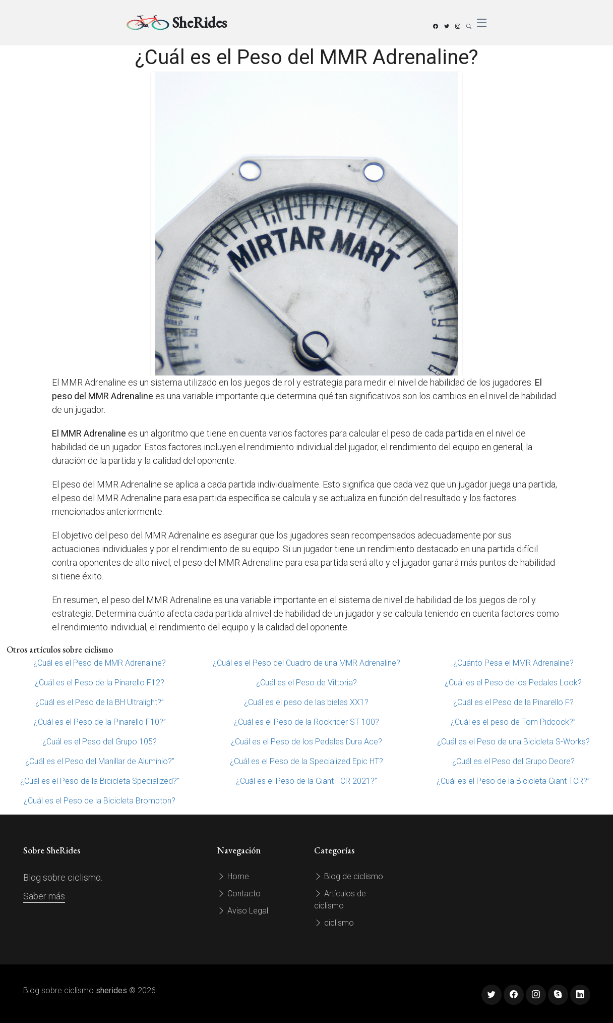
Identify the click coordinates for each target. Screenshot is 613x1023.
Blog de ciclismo (348, 876)
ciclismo (334, 923)
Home (233, 876)
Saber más (44, 896)
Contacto (239, 893)
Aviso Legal (242, 911)
